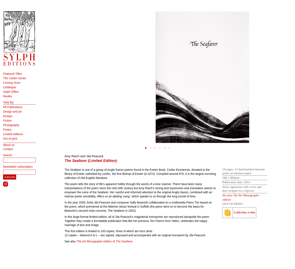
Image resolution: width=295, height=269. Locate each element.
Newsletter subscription (18, 166)
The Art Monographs (246, 195)
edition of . (104, 241)
